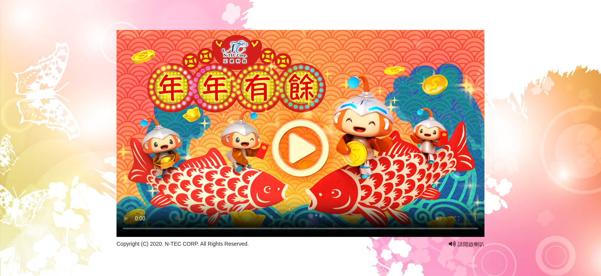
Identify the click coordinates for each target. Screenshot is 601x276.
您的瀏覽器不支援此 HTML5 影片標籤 (300, 120)
